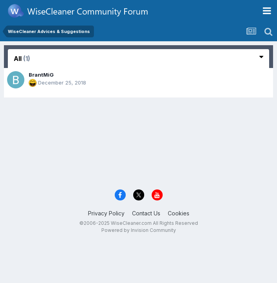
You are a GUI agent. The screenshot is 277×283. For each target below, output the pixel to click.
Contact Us (146, 213)
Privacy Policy (106, 213)
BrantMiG (41, 75)
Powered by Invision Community (138, 230)
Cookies (178, 213)
